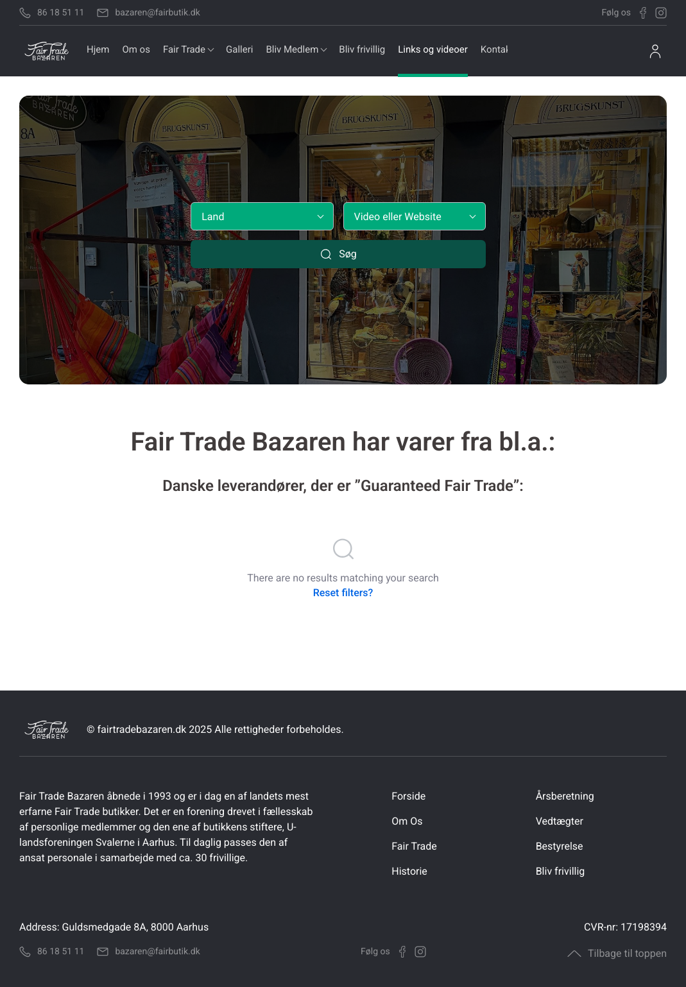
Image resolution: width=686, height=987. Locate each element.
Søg (338, 254)
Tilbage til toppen (617, 954)
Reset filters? (343, 593)
